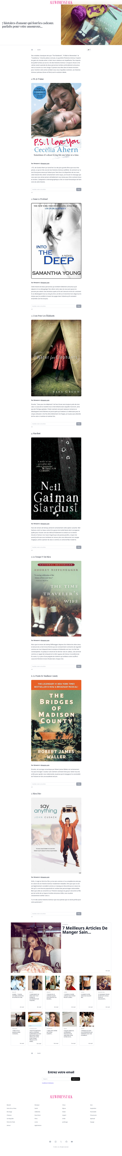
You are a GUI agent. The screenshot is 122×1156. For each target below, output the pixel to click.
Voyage (92, 1122)
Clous (63, 1105)
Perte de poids (11, 1122)
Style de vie (75, 1079)
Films (36, 1118)
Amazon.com (45, 163)
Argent (64, 1115)
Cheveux (9, 1115)
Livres (36, 1122)
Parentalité (93, 1112)
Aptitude (92, 1118)
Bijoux (64, 1108)
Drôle (63, 1118)
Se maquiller (10, 1118)
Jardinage (65, 1122)
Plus (79, 189)
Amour (9, 1125)
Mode (64, 1112)
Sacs (91, 1105)
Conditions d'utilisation (48, 1083)
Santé (38, 50)
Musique (37, 1105)
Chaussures (93, 1115)
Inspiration (93, 1108)
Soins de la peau (11, 1108)
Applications (38, 1125)
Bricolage (9, 1112)
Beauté (9, 1105)
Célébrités (37, 1112)
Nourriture (37, 1115)
